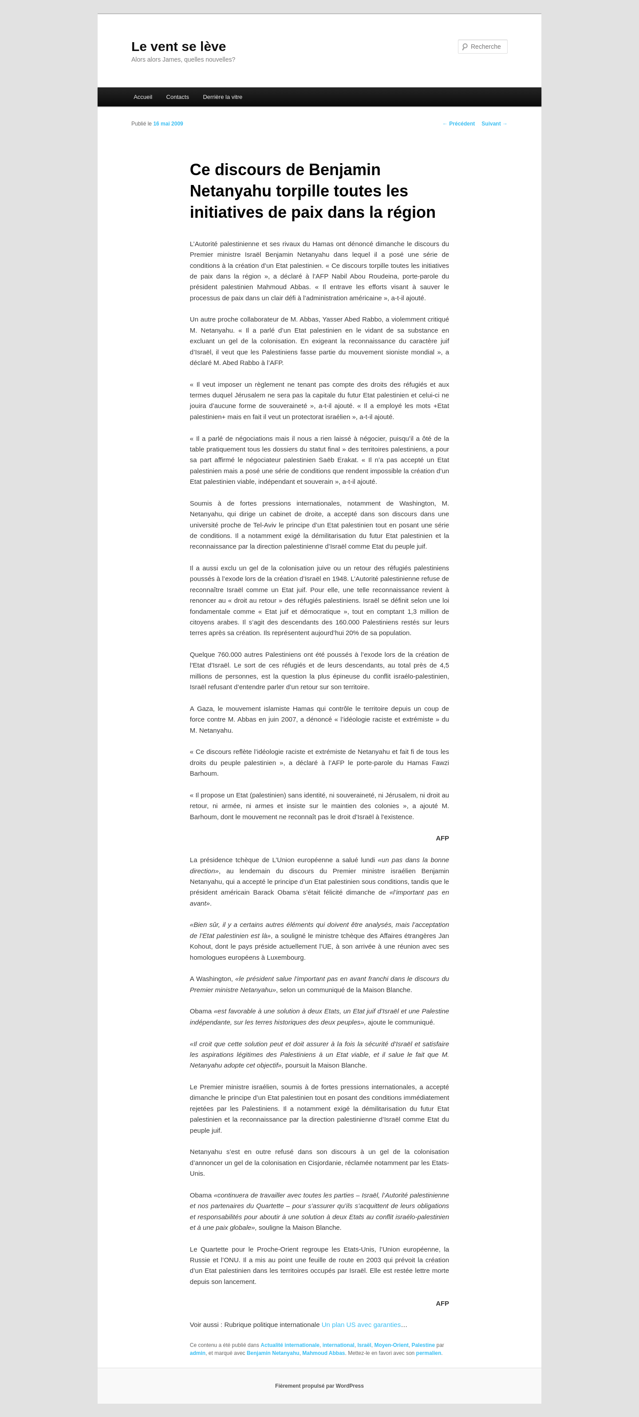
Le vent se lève (178, 46)
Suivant (494, 124)
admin (197, 1353)
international (339, 1345)
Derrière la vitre (222, 97)
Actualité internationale (290, 1345)
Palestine (423, 1345)
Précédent (458, 124)
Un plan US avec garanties (361, 1324)
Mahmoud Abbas (323, 1353)
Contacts (177, 97)
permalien (429, 1353)
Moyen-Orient (391, 1345)
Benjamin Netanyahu (273, 1353)
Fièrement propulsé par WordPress (319, 1386)
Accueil (143, 97)
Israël (364, 1345)
